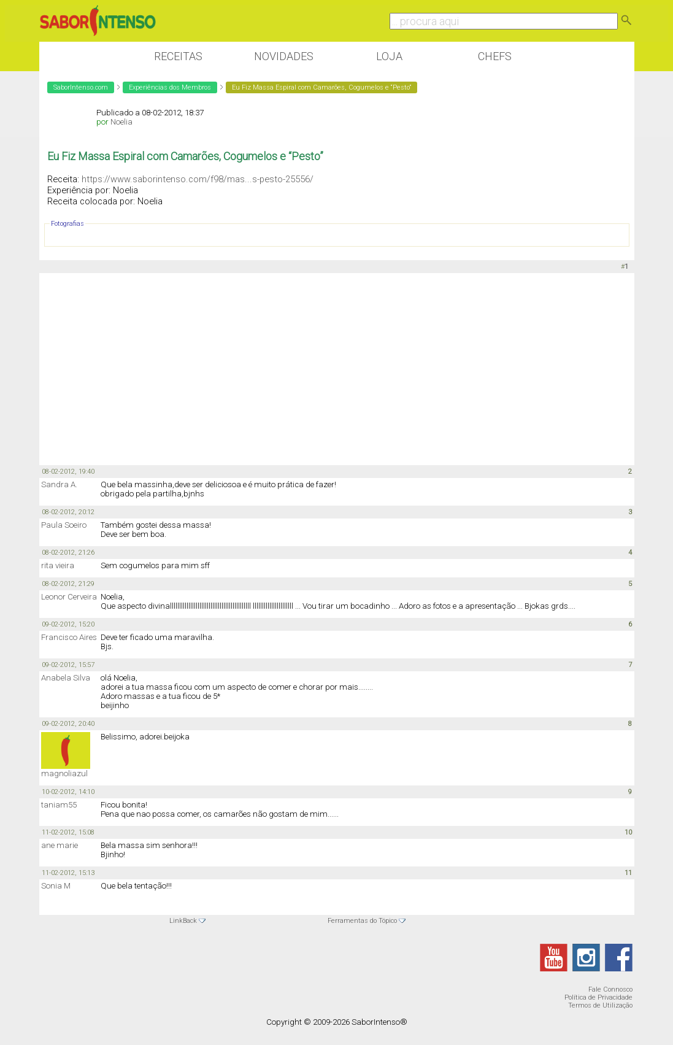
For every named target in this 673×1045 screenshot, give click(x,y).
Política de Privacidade (598, 997)
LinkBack (183, 921)
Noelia (121, 121)
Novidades (283, 56)
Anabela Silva (65, 677)
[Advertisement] (336, 368)
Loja (389, 56)
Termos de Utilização (600, 1005)
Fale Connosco (610, 989)
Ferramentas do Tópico (362, 921)
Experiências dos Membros (170, 87)
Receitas (178, 56)
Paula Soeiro (64, 525)
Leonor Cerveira (69, 596)
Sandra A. (59, 484)
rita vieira (57, 565)
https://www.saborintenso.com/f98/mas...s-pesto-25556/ (197, 179)
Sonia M (56, 885)
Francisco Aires (69, 637)
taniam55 (59, 804)
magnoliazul (64, 773)
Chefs (495, 56)
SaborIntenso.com (80, 87)
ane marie (59, 845)
